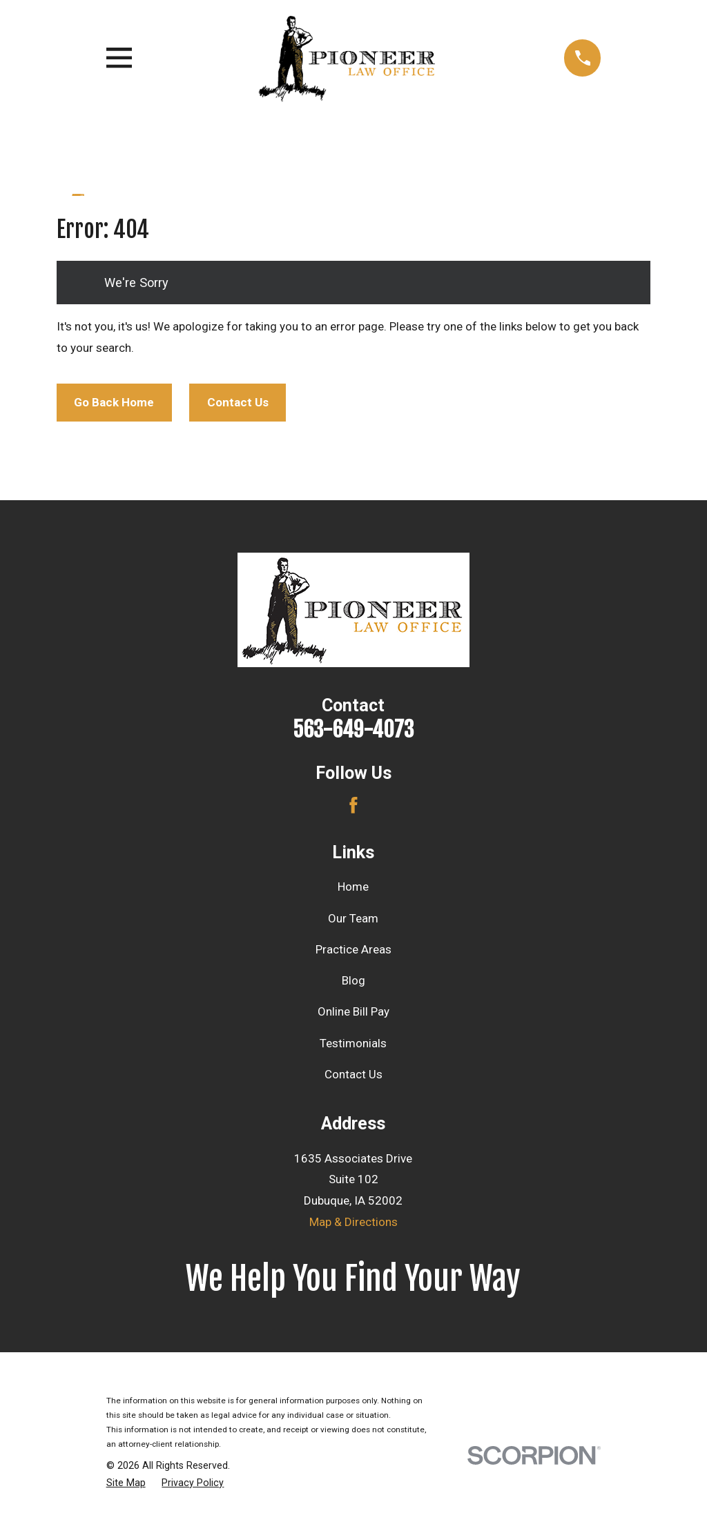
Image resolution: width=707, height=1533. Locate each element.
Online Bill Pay (353, 1011)
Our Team (353, 918)
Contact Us (238, 402)
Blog (353, 980)
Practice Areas (353, 949)
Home (353, 886)
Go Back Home (114, 402)
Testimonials (353, 1043)
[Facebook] (353, 805)
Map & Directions (353, 1222)
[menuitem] (126, 1483)
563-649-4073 (353, 729)
